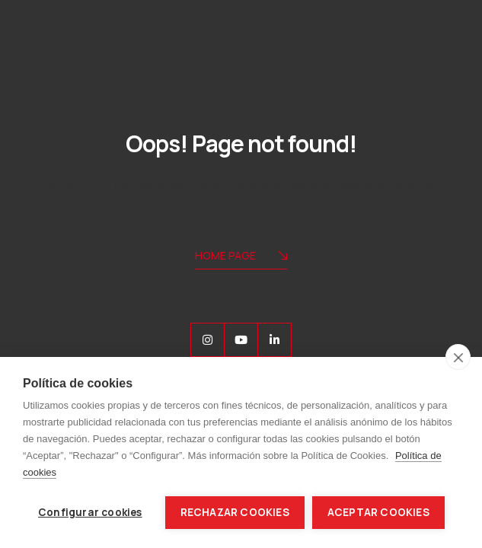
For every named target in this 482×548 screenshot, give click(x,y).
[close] (458, 357)
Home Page (241, 256)
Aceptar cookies (378, 512)
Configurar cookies (90, 512)
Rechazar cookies (234, 512)
